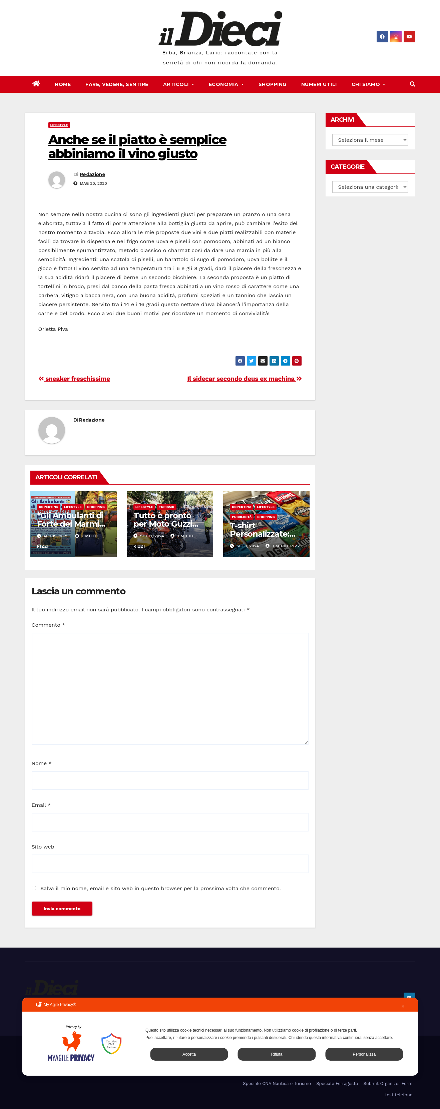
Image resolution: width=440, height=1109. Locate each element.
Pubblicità (242, 517)
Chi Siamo (369, 84)
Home (63, 84)
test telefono (398, 1094)
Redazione (92, 174)
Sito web (43, 847)
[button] (412, 84)
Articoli (178, 84)
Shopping (273, 84)
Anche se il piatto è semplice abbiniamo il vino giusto (137, 146)
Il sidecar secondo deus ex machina (244, 379)
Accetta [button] (189, 1054)
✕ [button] (403, 1006)
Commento (48, 625)
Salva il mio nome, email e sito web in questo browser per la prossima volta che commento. (160, 888)
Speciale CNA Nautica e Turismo (277, 1083)
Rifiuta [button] (276, 1054)
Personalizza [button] (364, 1054)
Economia (226, 84)
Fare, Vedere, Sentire (116, 84)
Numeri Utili (319, 84)
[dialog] (220, 1037)
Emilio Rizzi (284, 546)
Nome (42, 763)
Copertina (48, 507)
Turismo (166, 507)
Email (41, 805)
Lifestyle (59, 125)
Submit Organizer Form (387, 1083)
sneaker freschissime (74, 379)
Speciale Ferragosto (337, 1083)
